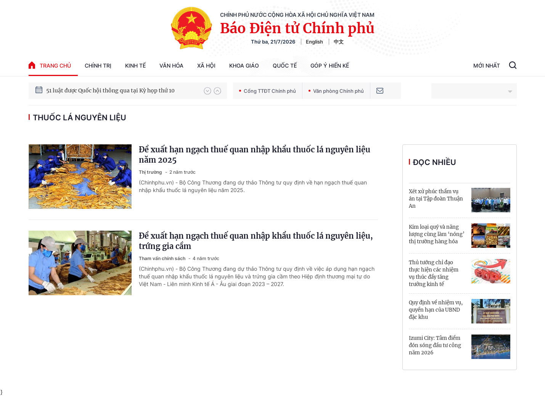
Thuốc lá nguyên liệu (79, 117)
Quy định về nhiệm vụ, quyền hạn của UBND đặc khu (436, 309)
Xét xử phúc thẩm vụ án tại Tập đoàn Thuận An (436, 198)
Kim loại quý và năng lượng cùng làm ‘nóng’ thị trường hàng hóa (437, 234)
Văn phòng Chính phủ (336, 91)
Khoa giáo (244, 65)
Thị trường (151, 172)
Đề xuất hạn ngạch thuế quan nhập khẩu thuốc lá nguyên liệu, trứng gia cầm (256, 241)
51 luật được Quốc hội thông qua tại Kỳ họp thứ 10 (110, 90)
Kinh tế (135, 65)
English (314, 42)
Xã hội (206, 65)
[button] (207, 91)
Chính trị (98, 65)
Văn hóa (171, 65)
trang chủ (50, 65)
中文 (339, 42)
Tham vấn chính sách (162, 258)
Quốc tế (285, 65)
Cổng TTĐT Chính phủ (267, 91)
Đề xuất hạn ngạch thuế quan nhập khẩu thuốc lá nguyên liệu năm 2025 (254, 155)
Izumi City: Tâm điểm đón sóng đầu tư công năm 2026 (435, 345)
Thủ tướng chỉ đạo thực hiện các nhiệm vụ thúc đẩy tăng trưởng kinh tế (433, 273)
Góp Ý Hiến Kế (329, 65)
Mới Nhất (486, 65)
